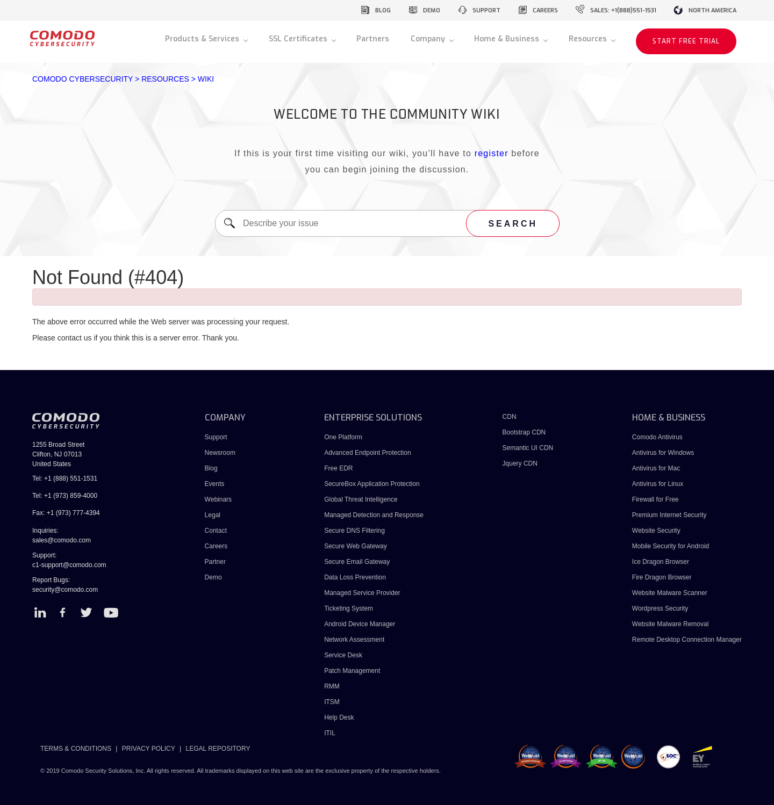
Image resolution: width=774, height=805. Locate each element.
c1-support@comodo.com (69, 565)
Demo (213, 577)
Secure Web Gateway (355, 546)
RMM (332, 686)
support (486, 10)
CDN (510, 416)
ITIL (329, 733)
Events (215, 484)
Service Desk (343, 655)
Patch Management (352, 671)
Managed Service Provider (362, 593)
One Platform (343, 437)
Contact (216, 530)
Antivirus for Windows (663, 452)
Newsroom (220, 452)
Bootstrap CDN (524, 432)
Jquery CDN (520, 463)
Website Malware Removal (670, 624)
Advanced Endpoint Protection (367, 452)
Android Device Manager (359, 624)
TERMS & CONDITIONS (75, 748)
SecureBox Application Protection (371, 484)
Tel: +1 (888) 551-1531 (64, 478)
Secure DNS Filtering (354, 530)
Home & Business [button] (507, 39)
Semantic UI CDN (528, 448)
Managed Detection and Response (374, 515)
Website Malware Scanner (669, 593)
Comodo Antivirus (657, 437)
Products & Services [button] (203, 39)
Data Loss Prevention (355, 577)
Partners (372, 39)
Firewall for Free (655, 499)
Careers (216, 546)
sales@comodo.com (61, 540)
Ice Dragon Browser (660, 561)
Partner (215, 561)
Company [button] (429, 39)
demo (431, 10)
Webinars (218, 499)
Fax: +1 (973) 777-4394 (66, 513)
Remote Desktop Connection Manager (687, 639)
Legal (212, 515)
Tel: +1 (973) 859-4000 (64, 495)
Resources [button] (589, 39)
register (491, 153)
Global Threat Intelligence (361, 499)
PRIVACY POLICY (148, 748)
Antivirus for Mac (656, 468)
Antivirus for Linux (657, 484)
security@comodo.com (65, 589)
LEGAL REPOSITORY (218, 748)
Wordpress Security (660, 608)
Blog (211, 468)
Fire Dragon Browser (662, 577)
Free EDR (338, 468)
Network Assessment (354, 639)
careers (545, 10)
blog (383, 10)
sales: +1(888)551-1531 (623, 10)
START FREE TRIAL (686, 41)
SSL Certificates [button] (299, 39)
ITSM (332, 702)
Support (216, 437)
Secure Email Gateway (357, 561)
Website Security (656, 530)
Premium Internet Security (669, 515)
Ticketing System (348, 608)
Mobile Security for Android (670, 546)
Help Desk (339, 717)
